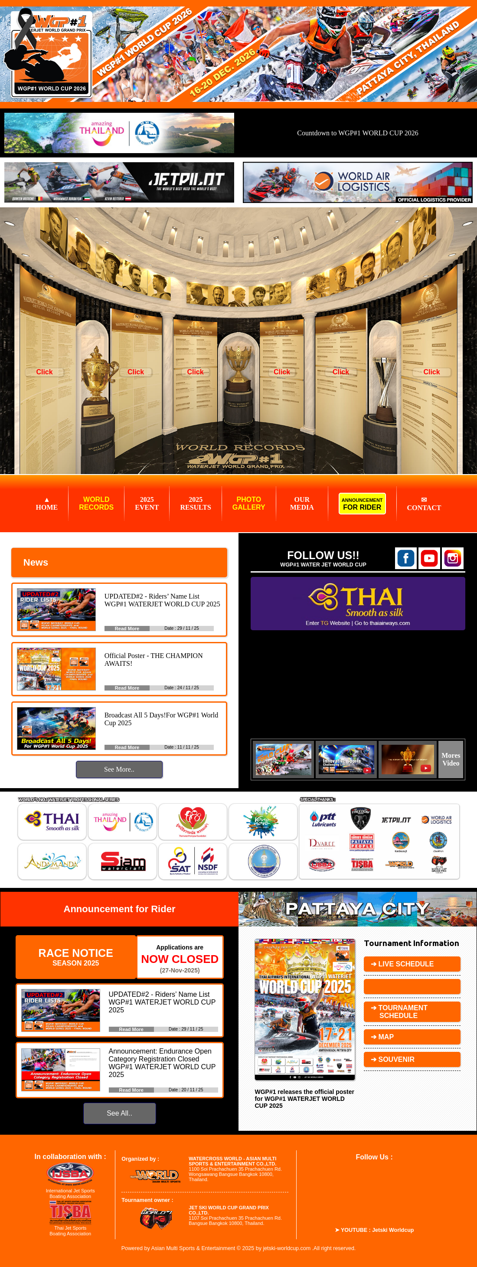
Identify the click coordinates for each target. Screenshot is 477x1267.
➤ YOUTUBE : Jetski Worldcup (374, 1230)
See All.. (119, 1113)
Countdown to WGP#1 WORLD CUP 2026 (357, 133)
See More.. (119, 769)
